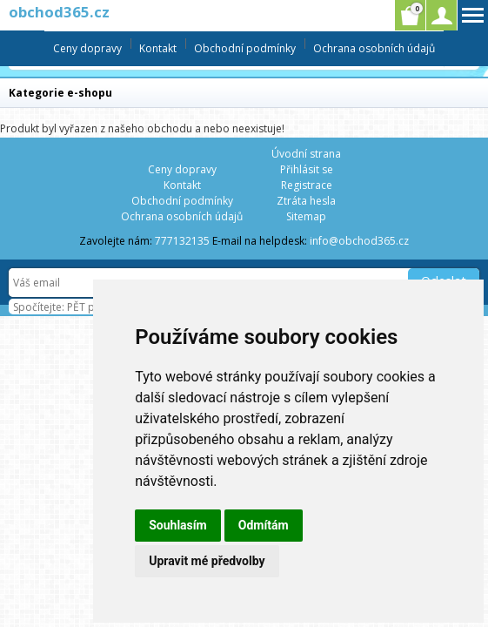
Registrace (306, 185)
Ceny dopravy (87, 48)
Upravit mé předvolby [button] (206, 561)
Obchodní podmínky (245, 48)
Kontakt (158, 48)
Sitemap (306, 216)
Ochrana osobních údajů (374, 48)
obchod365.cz (59, 12)
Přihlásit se (306, 169)
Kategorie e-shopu (60, 92)
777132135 (182, 240)
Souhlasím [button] (178, 525)
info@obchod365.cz (359, 240)
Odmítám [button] (263, 525)
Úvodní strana (306, 153)
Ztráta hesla (306, 200)
